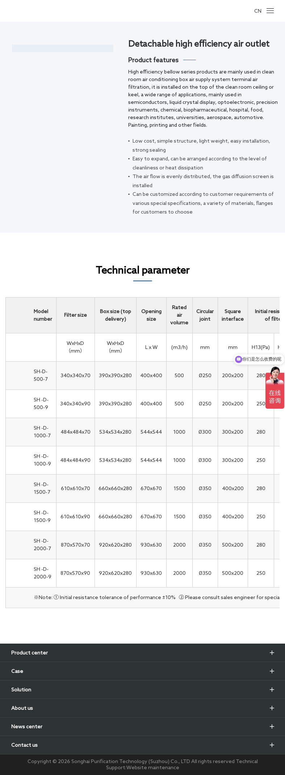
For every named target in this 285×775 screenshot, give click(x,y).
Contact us (24, 744)
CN (257, 10)
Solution (21, 689)
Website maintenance (152, 767)
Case (17, 671)
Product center (29, 652)
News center (26, 726)
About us (22, 708)
